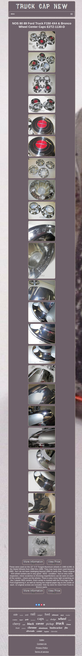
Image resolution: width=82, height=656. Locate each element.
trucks (21, 615)
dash (62, 615)
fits (66, 627)
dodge (53, 619)
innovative (33, 620)
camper (39, 615)
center (39, 631)
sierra (69, 620)
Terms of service (42, 652)
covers (24, 628)
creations (14, 620)
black (30, 623)
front (18, 628)
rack (24, 624)
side (15, 614)
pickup (50, 623)
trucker (68, 615)
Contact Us (41, 644)
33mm (68, 624)
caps (40, 619)
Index (41, 640)
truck (60, 623)
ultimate (55, 615)
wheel (62, 619)
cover (40, 623)
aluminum (43, 628)
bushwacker (56, 627)
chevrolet (54, 631)
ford (47, 614)
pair (27, 619)
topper (21, 620)
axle (27, 615)
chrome (32, 627)
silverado (30, 631)
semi (47, 620)
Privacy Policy (42, 648)
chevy (16, 623)
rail (33, 614)
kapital (46, 631)
